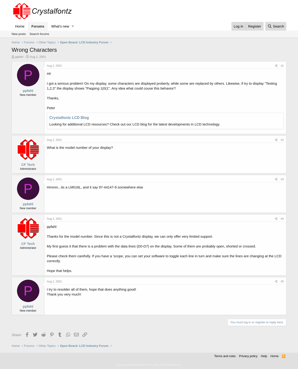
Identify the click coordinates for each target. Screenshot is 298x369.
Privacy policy (248, 356)
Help (264, 356)
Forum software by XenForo (149, 364)
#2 (282, 140)
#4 (282, 218)
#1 (282, 65)
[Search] (275, 26)
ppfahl (19, 57)
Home (19, 26)
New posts (19, 34)
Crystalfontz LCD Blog (69, 118)
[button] (73, 26)
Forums (37, 26)
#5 (282, 281)
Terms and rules (225, 356)
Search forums (39, 34)
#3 (282, 179)
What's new (60, 26)
